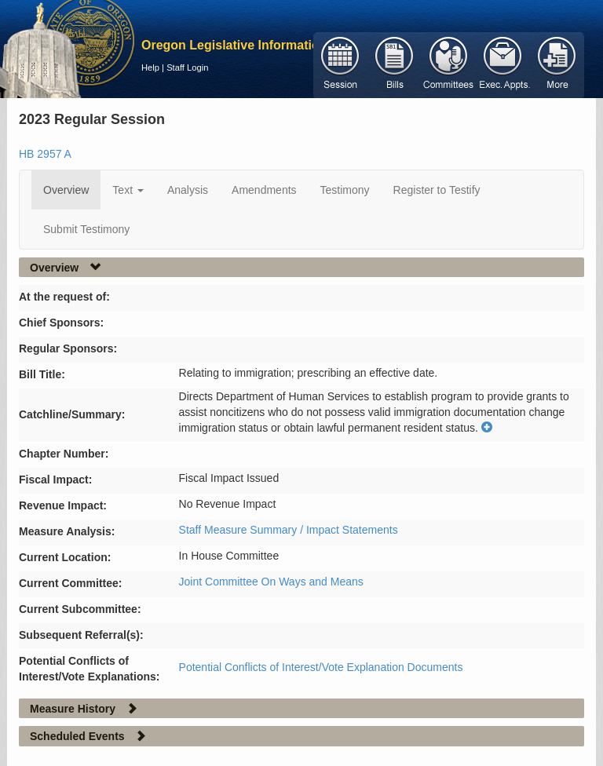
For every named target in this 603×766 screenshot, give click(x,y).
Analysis (187, 190)
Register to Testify (437, 190)
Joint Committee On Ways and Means (271, 581)
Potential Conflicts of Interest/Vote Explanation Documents (321, 667)
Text (128, 190)
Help (150, 67)
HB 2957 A (45, 154)
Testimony (345, 190)
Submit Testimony (86, 229)
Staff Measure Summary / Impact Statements (288, 529)
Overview (66, 190)
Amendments (264, 190)
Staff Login (187, 67)
